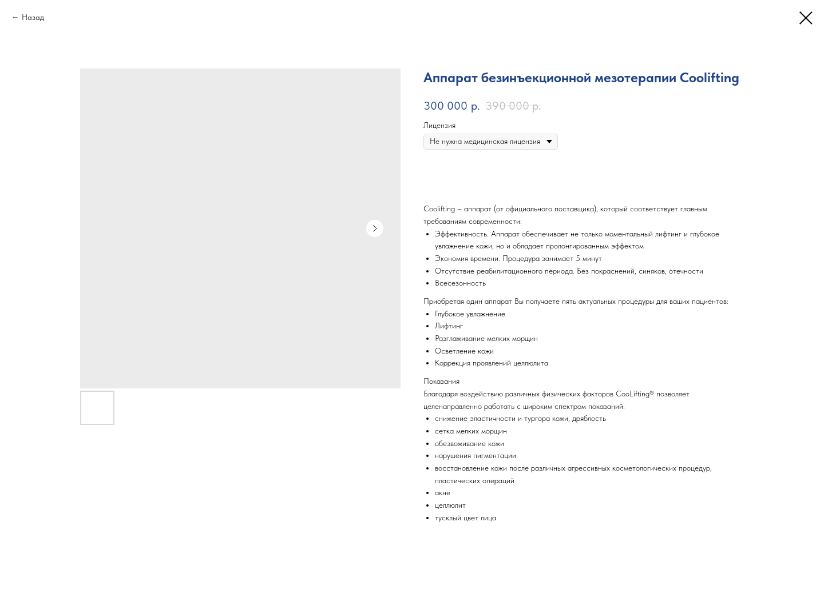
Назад (33, 17)
